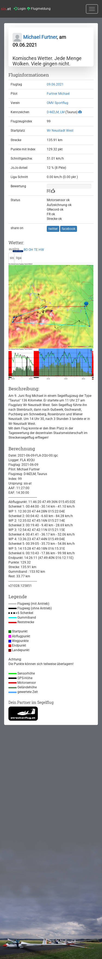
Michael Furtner (35, 37)
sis (12, 258)
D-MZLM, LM (55, 112)
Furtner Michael (58, 94)
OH (31, 250)
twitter (53, 229)
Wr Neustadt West (60, 130)
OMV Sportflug (57, 103)
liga (18, 258)
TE (36, 250)
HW (41, 250)
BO (26, 250)
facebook (68, 229)
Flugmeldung (39, 9)
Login (20, 9)
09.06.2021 (55, 84)
